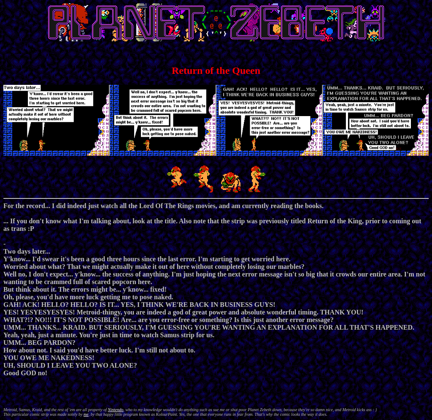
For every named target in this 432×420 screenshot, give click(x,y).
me (86, 414)
